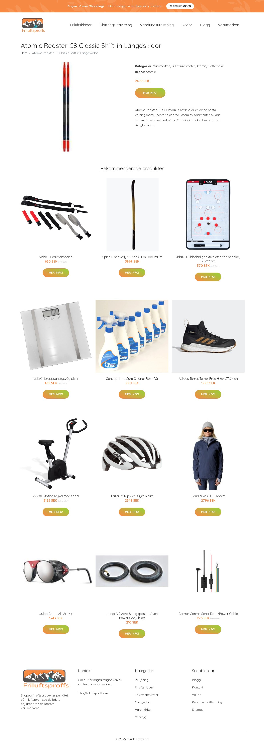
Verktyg (140, 719)
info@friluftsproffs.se (93, 695)
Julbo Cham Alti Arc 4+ (56, 616)
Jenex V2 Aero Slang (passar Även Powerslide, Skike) (132, 618)
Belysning (141, 682)
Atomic (201, 68)
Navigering (142, 704)
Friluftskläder (81, 26)
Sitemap (198, 712)
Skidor (187, 26)
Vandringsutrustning (157, 26)
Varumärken (228, 26)
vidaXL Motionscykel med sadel (56, 498)
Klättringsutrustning (116, 26)
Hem (24, 55)
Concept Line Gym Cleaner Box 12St (132, 381)
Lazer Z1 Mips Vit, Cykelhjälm (132, 498)
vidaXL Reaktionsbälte (55, 259)
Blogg (205, 26)
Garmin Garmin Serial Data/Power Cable (208, 616)
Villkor (196, 697)
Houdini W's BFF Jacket (208, 498)
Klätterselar (216, 68)
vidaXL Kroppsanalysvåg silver (56, 381)
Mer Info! (150, 95)
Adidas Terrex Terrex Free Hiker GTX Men (208, 381)
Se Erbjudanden (180, 6)
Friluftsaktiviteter (183, 68)
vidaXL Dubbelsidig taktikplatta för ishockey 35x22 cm (208, 261)
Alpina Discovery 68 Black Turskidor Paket (132, 259)
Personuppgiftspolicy (207, 704)
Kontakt (197, 689)
